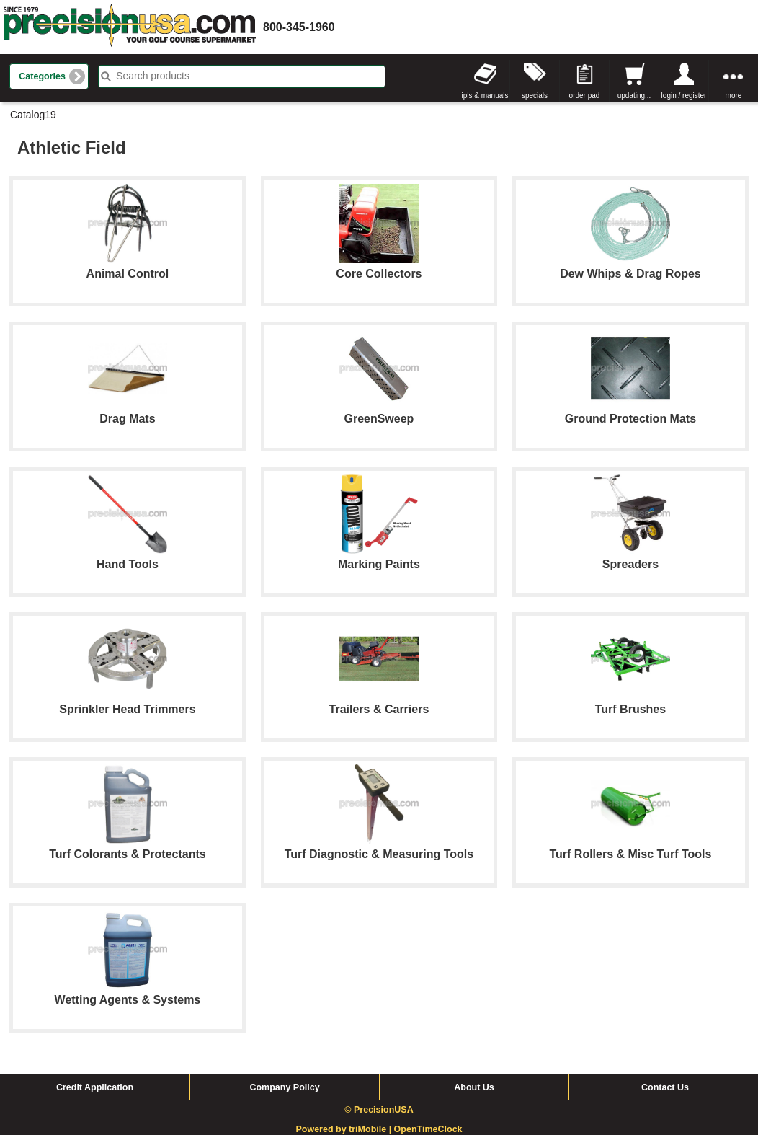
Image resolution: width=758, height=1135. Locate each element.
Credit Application (94, 1087)
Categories (42, 76)
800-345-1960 (299, 27)
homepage (129, 27)
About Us (474, 1087)
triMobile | (371, 1129)
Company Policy (284, 1087)
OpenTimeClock (428, 1129)
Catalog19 (33, 114)
